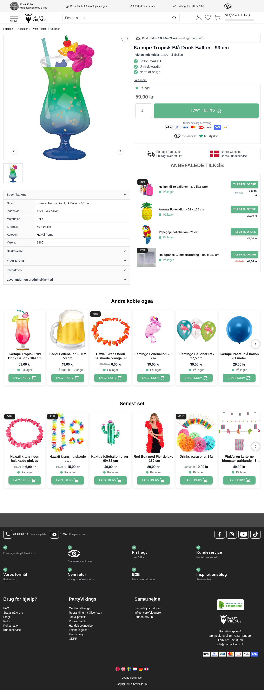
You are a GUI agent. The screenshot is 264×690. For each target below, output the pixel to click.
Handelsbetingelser (81, 625)
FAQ (6, 608)
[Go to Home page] (35, 18)
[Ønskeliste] (208, 17)
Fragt (6, 617)
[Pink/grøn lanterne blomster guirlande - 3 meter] (239, 480)
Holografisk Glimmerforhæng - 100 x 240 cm (189, 255)
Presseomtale (78, 621)
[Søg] (174, 18)
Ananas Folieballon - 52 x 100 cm (181, 209)
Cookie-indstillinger (131, 677)
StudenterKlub (143, 617)
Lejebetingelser (78, 630)
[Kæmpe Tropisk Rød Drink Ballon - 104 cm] (24, 378)
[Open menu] (14, 18)
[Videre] (120, 150)
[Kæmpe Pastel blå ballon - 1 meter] (239, 378)
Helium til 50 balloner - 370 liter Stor (183, 186)
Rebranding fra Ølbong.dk (85, 612)
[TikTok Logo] (255, 534)
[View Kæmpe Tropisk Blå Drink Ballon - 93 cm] (13, 173)
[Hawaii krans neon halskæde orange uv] (110, 378)
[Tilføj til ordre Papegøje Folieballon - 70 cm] (244, 232)
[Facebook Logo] (219, 534)
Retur (6, 621)
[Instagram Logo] (231, 534)
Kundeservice (12, 630)
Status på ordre (13, 612)
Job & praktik (77, 617)
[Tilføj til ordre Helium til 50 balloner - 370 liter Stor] (244, 184)
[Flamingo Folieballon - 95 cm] (153, 378)
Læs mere (140, 80)
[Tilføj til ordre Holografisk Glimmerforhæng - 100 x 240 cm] (244, 254)
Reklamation (11, 625)
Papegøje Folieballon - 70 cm (178, 232)
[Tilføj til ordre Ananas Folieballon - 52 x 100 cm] (244, 209)
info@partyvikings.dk (230, 644)
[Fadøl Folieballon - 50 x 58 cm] (67, 378)
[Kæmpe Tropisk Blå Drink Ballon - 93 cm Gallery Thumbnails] (13, 173)
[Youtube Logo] (243, 534)
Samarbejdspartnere (147, 608)
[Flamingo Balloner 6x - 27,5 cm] (196, 378)
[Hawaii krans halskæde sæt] (67, 480)
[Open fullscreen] (67, 97)
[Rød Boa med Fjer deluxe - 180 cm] (153, 480)
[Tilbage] (14, 150)
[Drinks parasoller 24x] (196, 480)
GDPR (73, 638)
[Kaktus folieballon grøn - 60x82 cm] (110, 480)
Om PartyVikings (79, 608)
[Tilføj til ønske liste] (124, 40)
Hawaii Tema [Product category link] (45, 234)
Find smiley (76, 634)
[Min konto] (199, 17)
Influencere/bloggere (147, 612)
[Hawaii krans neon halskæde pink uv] (24, 480)
